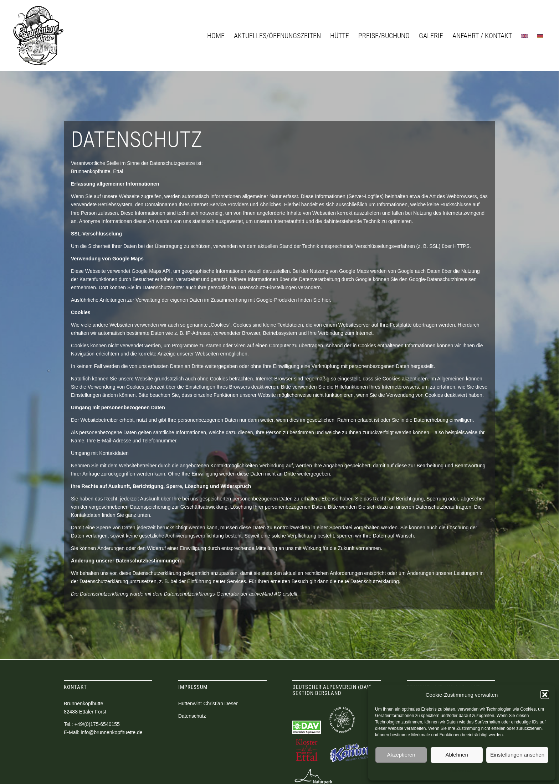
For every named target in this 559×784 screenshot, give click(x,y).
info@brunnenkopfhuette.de (111, 732)
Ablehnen (456, 755)
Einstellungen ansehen (517, 755)
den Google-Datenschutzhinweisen (438, 279)
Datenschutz (462, 770)
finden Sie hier (313, 300)
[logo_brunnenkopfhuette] (38, 35)
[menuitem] (215, 35)
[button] (544, 694)
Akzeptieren (401, 755)
